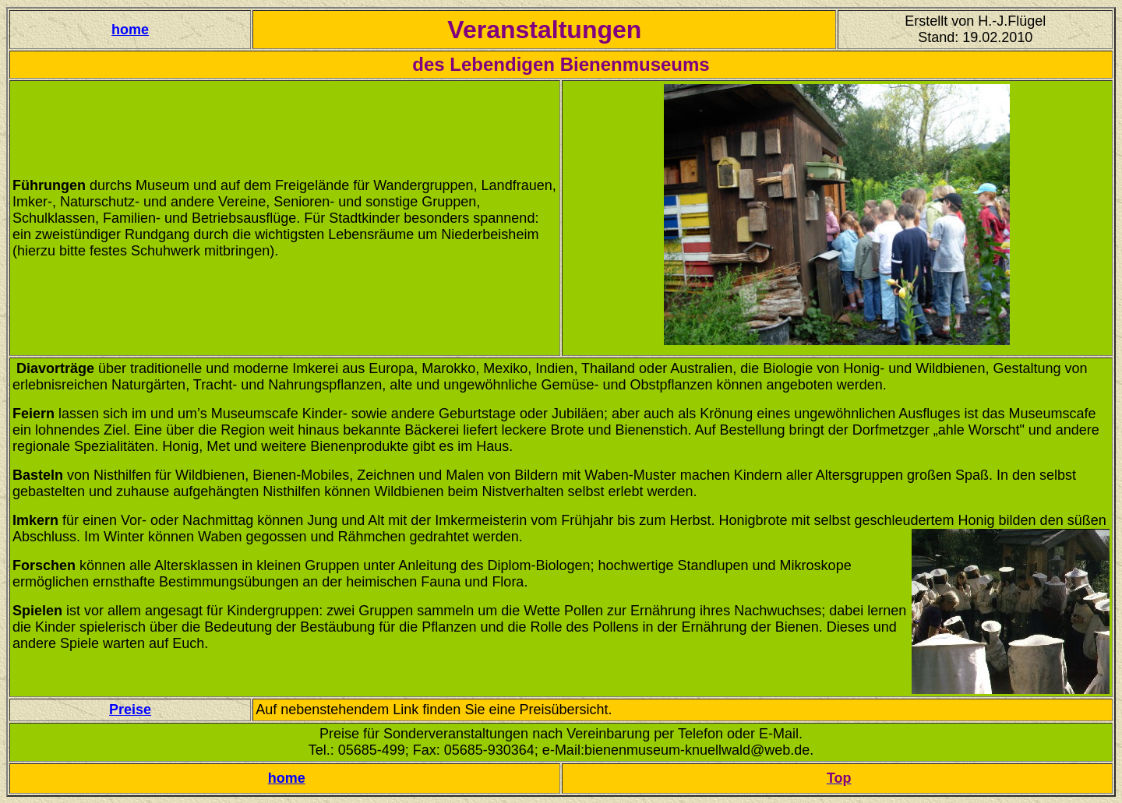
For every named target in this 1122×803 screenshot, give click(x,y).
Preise (130, 709)
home (130, 29)
